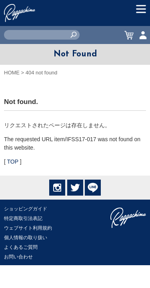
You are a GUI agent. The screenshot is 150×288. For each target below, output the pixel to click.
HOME (12, 73)
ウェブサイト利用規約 (28, 228)
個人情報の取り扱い (25, 237)
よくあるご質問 (21, 247)
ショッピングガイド (25, 209)
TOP (12, 161)
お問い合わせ (18, 257)
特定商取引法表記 (23, 218)
